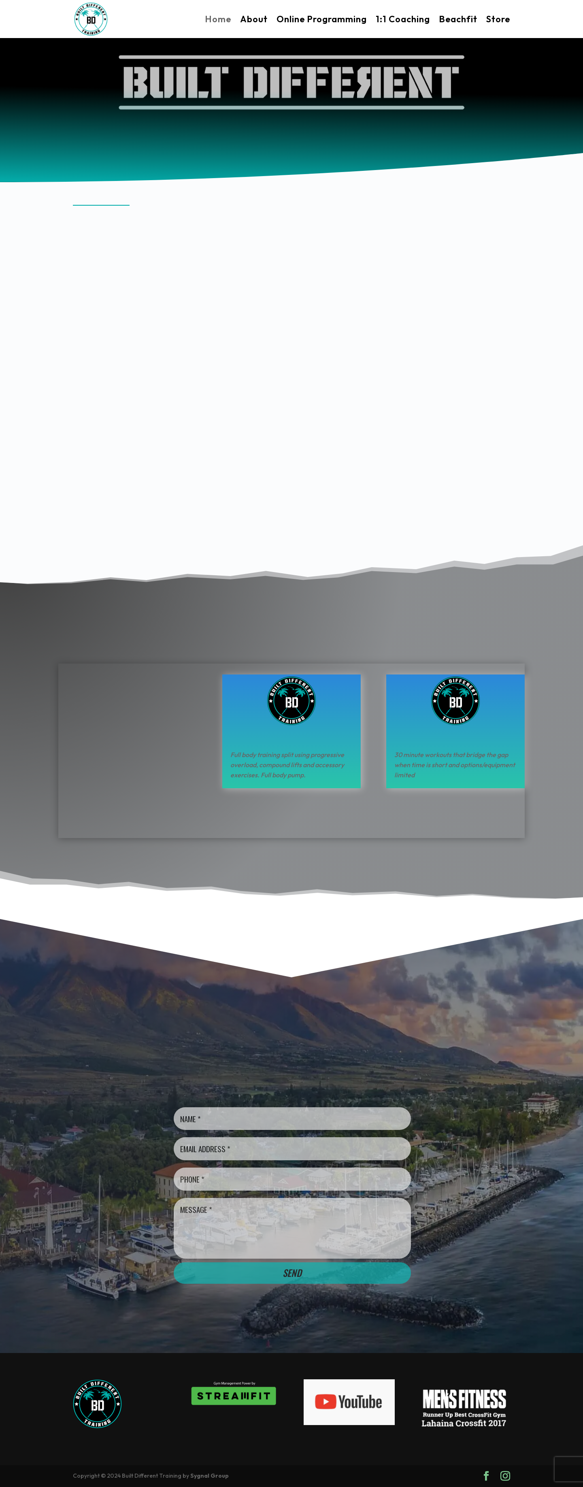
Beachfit (458, 19)
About (254, 19)
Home (218, 19)
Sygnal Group (209, 1475)
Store (498, 19)
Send (292, 1273)
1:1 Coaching (403, 19)
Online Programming (322, 19)
